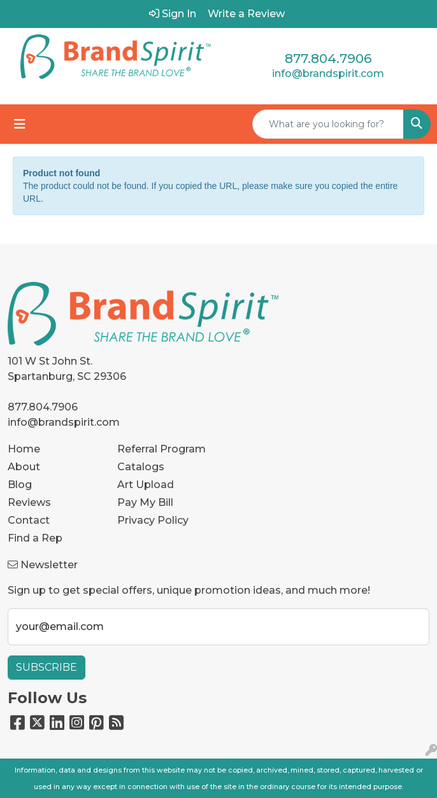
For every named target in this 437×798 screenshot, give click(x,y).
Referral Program (161, 449)
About (24, 467)
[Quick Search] (328, 124)
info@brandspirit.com (328, 73)
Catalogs (140, 467)
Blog (20, 485)
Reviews (29, 502)
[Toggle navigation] (19, 124)
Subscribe (46, 667)
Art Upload (145, 485)
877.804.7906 (328, 58)
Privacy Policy (153, 520)
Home (24, 449)
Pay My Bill (145, 502)
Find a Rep (35, 538)
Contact (29, 520)
